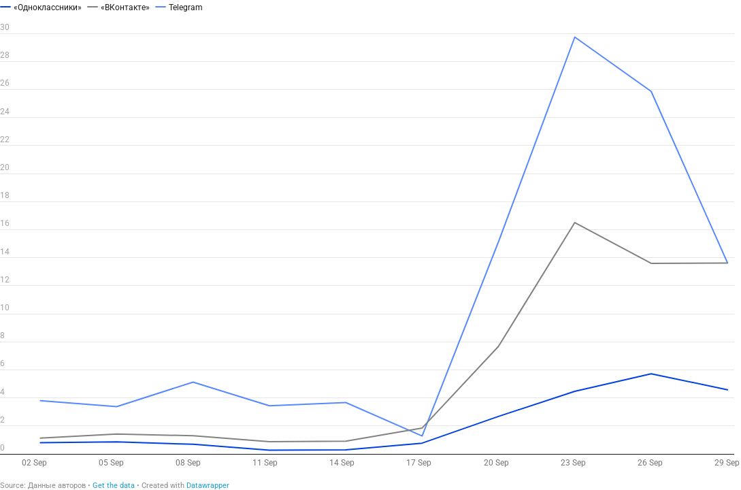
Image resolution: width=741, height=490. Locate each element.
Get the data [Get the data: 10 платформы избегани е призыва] (114, 485)
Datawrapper (207, 485)
